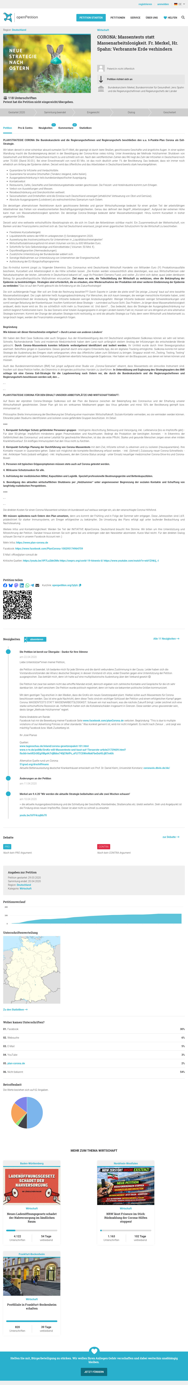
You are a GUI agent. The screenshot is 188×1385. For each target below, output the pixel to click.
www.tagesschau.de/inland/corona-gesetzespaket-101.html (54, 746)
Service (135, 17)
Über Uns (152, 17)
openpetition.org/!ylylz (67, 585)
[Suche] (183, 17)
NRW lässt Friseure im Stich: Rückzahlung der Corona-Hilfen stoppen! (125, 1217)
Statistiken (85, 127)
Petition (7, 127)
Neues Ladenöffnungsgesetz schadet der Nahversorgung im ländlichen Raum (32, 1217)
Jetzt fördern (94, 1371)
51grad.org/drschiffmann (34, 764)
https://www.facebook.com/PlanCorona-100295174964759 (49, 548)
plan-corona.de (16, 1063)
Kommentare (65, 126)
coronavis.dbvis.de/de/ (157, 768)
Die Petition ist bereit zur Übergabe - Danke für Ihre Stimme (54, 651)
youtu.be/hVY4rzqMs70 (33, 815)
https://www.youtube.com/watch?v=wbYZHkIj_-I (131, 560)
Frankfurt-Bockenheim (32, 1254)
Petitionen (118, 17)
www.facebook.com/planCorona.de (103, 720)
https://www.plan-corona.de (32, 542)
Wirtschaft (103, 30)
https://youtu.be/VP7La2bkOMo (41, 560)
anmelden (163, 4)
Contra (104, 846)
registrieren (145, 4)
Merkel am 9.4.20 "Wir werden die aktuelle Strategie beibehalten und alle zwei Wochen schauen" (75, 794)
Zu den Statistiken (14, 1009)
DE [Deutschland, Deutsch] (178, 4)
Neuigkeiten (45, 126)
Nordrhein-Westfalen (126, 1163)
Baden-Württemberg (32, 1163)
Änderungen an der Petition (35, 778)
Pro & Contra (25, 127)
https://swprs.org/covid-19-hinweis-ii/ (81, 560)
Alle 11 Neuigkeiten (164, 638)
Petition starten (91, 17)
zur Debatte (169, 837)
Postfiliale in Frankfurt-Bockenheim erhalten (32, 1306)
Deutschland (19, 29)
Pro (7, 846)
